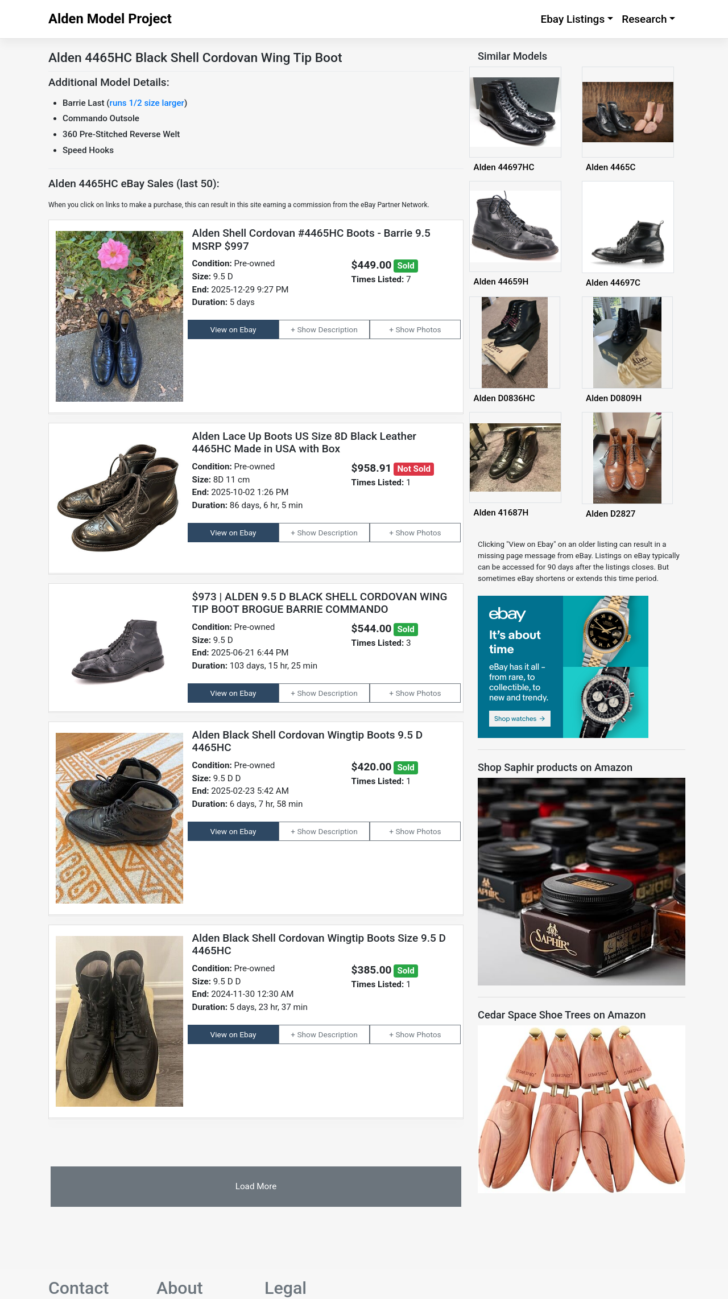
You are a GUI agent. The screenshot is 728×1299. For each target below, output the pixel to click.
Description (338, 329)
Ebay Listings (572, 19)
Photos (429, 329)
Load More (255, 1186)
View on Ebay (233, 329)
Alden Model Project (110, 19)
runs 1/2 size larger (147, 103)
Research (644, 19)
